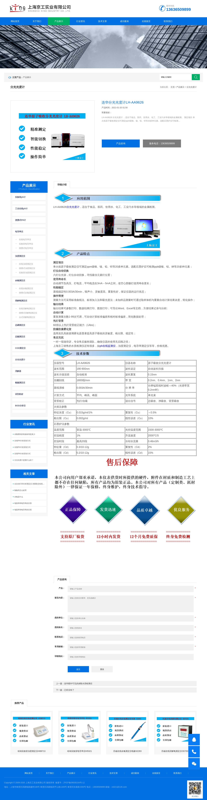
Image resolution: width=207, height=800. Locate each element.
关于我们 (37, 21)
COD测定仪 (20, 348)
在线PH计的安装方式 (22, 441)
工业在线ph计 (21, 208)
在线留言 (146, 21)
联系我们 (168, 21)
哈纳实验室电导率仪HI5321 (79, 751)
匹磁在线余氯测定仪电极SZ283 (127, 751)
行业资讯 (80, 21)
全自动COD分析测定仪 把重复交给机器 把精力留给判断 (30, 484)
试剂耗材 (19, 394)
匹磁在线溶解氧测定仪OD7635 (175, 751)
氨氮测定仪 (20, 382)
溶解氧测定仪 (21, 300)
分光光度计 (192, 87)
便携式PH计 (20, 220)
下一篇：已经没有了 (65, 690)
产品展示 (58, 21)
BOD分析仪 (20, 405)
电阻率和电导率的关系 (23, 503)
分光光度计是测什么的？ (23, 460)
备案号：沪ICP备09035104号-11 (70, 782)
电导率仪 (19, 231)
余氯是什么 (18, 497)
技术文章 (102, 21)
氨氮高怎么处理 (20, 490)
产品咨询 (120, 143)
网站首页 (15, 21)
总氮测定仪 (20, 336)
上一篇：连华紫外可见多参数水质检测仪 (74, 683)
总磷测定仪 (20, 325)
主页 (172, 87)
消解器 (18, 371)
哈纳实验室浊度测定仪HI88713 (31, 751)
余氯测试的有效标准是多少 (24, 434)
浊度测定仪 (20, 256)
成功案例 (124, 21)
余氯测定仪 (20, 280)
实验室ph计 (20, 197)
